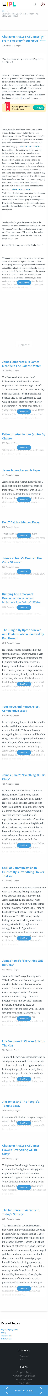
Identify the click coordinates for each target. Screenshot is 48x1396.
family (20, 98)
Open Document (24, 1390)
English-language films (9, 1321)
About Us (24, 1347)
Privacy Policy (24, 1374)
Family (3, 1324)
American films (6, 1327)
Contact (24, 1351)
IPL (3, 11)
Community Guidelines (24, 1367)
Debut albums (6, 1330)
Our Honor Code (24, 1370)
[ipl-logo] (11, 5)
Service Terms (24, 1378)
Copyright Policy (24, 1363)
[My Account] (44, 4)
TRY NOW (38, 102)
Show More (24, 274)
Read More (24, 403)
